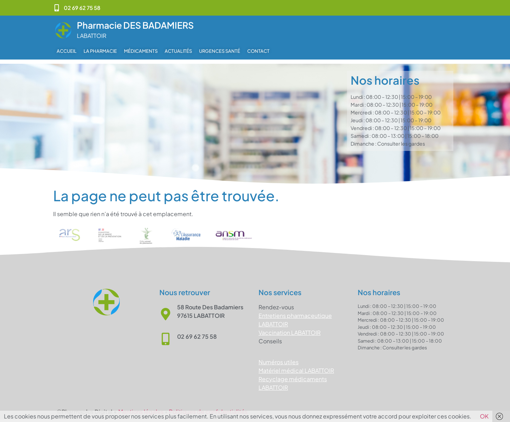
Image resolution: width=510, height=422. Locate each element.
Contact (258, 51)
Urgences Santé (219, 51)
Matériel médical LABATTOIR (296, 366)
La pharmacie (100, 51)
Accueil (66, 51)
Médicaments (141, 51)
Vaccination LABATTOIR (290, 328)
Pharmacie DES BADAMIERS (135, 25)
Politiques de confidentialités (208, 407)
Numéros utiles (279, 357)
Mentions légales (141, 407)
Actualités (178, 51)
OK (484, 416)
